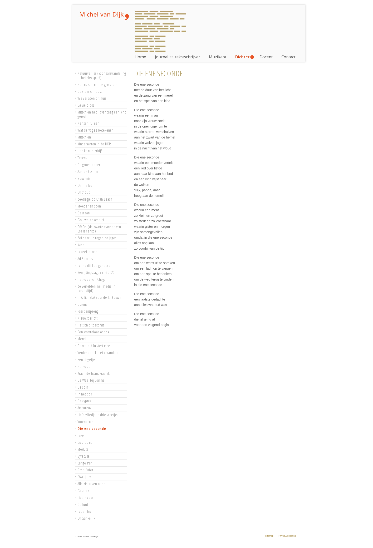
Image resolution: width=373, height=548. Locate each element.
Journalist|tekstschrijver (177, 56)
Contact (288, 56)
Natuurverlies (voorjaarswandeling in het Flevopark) (102, 75)
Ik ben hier (85, 511)
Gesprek (83, 490)
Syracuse (84, 456)
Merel (82, 338)
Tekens (82, 157)
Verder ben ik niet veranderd (98, 352)
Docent (266, 56)
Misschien (84, 137)
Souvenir (84, 178)
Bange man (85, 463)
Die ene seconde (92, 428)
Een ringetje (86, 359)
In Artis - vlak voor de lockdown (99, 297)
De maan (84, 213)
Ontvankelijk (86, 518)
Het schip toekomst (91, 325)
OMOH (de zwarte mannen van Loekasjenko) (99, 229)
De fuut (83, 504)
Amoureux (84, 407)
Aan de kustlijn (88, 171)
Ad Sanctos (85, 258)
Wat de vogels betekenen (96, 130)
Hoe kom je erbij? (90, 150)
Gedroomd (85, 442)
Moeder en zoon (89, 206)
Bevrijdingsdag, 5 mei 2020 (96, 272)
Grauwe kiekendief (91, 219)
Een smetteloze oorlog (93, 332)
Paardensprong (88, 311)
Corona (83, 304)
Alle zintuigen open (91, 483)
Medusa (83, 449)
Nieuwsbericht (88, 318)
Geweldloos (86, 105)
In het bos (85, 394)
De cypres (84, 401)
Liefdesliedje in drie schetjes (98, 414)
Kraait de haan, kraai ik (94, 373)
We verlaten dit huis (92, 98)
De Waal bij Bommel (92, 380)
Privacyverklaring (287, 535)
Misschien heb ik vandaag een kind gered (102, 114)
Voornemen (86, 421)
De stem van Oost (90, 91)
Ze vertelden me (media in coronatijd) (96, 288)
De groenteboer (89, 164)
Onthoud (84, 192)
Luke (81, 435)
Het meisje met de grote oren (98, 84)
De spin (83, 387)
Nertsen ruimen (88, 123)
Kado (81, 244)
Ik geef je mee (88, 251)
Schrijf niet (85, 470)
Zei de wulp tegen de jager (97, 238)
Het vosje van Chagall (93, 279)
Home (140, 56)
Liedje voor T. (87, 497)
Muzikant (217, 56)
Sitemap (269, 535)
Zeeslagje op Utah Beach (95, 199)
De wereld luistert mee (94, 345)
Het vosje (84, 366)
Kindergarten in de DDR (94, 144)
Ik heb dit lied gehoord (94, 265)
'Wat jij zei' (85, 476)
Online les (85, 185)
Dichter (242, 56)
